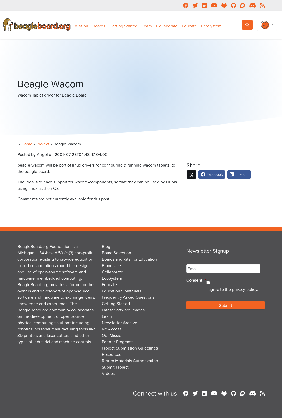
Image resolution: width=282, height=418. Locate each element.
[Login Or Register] (267, 25)
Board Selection (116, 253)
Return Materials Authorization (130, 361)
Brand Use (111, 265)
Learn (147, 26)
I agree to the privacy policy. (232, 289)
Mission (81, 26)
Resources (111, 354)
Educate (189, 26)
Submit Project (115, 367)
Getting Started (123, 26)
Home (27, 144)
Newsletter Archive (119, 322)
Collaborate (167, 26)
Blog (106, 246)
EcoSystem (211, 26)
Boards (99, 26)
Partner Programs (117, 341)
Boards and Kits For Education (129, 259)
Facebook (212, 174)
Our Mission (113, 335)
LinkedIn (239, 174)
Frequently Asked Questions (128, 297)
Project (42, 144)
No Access (111, 329)
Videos (108, 373)
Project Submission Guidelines (130, 348)
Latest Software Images (123, 310)
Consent (196, 280)
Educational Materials (121, 291)
